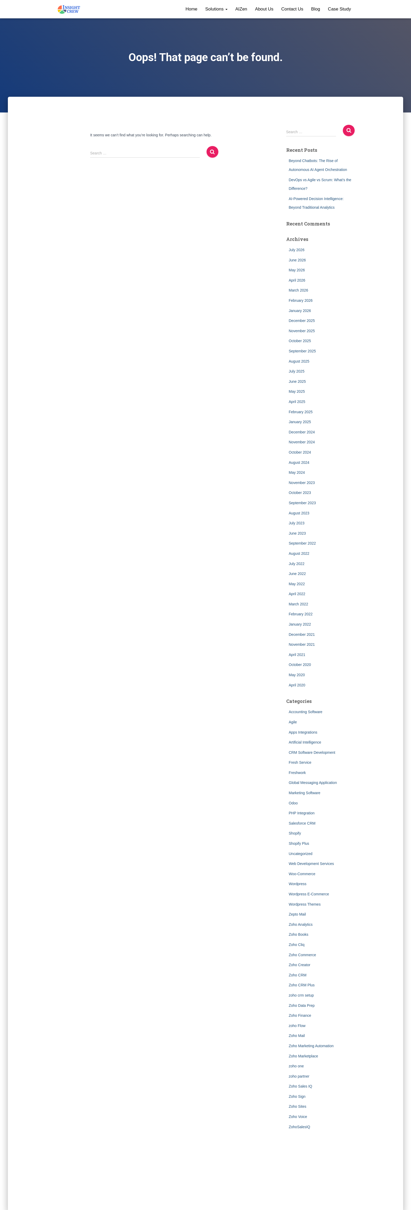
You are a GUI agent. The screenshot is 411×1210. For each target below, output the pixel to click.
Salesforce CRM (302, 823)
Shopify (295, 833)
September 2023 (302, 503)
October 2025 (300, 341)
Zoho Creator (299, 965)
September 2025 (302, 351)
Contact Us (292, 9)
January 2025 (300, 422)
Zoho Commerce (302, 955)
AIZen (241, 9)
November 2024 (302, 442)
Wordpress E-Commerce (309, 894)
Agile (293, 722)
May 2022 (297, 584)
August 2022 (299, 553)
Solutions (216, 9)
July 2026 (297, 250)
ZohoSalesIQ (299, 1127)
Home (191, 9)
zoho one (296, 1066)
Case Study (339, 9)
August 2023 (299, 513)
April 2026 (297, 280)
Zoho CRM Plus (302, 985)
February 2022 (301, 614)
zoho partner (299, 1076)
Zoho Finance (300, 1015)
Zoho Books (299, 934)
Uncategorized (300, 854)
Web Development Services (311, 864)
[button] (226, 9)
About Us (264, 9)
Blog (315, 9)
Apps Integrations (303, 732)
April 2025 (297, 402)
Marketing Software (305, 793)
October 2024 (300, 452)
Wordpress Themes (305, 904)
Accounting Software (305, 712)
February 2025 (301, 412)
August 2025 (299, 361)
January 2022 (300, 624)
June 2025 (297, 381)
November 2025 (302, 331)
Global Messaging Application (313, 783)
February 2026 (301, 300)
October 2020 (300, 665)
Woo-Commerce (302, 874)
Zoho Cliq (297, 945)
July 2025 (297, 371)
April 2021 (297, 655)
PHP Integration (302, 813)
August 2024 (299, 462)
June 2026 (297, 260)
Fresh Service (300, 762)
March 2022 (298, 604)
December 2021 (302, 634)
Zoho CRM (298, 975)
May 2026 (297, 270)
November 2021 (302, 644)
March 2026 (298, 290)
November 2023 (302, 483)
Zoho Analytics (301, 924)
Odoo (293, 803)
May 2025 (297, 391)
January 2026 (300, 311)
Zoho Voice (298, 1117)
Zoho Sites (297, 1106)
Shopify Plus (299, 843)
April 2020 (297, 685)
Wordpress (297, 884)
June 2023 (297, 533)
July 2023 (297, 523)
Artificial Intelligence (305, 742)
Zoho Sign (297, 1096)
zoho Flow (297, 1026)
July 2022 (297, 564)
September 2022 (302, 543)
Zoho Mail (297, 1036)
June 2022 (297, 574)
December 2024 (302, 432)
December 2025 (302, 321)
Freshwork (297, 773)
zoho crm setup (301, 995)
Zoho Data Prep (302, 1005)
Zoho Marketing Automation (311, 1046)
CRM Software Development (312, 752)
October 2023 (300, 493)
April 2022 (297, 594)
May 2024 (297, 472)
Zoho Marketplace (303, 1056)
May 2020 (297, 675)
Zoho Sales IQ (300, 1086)
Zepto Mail (297, 914)
